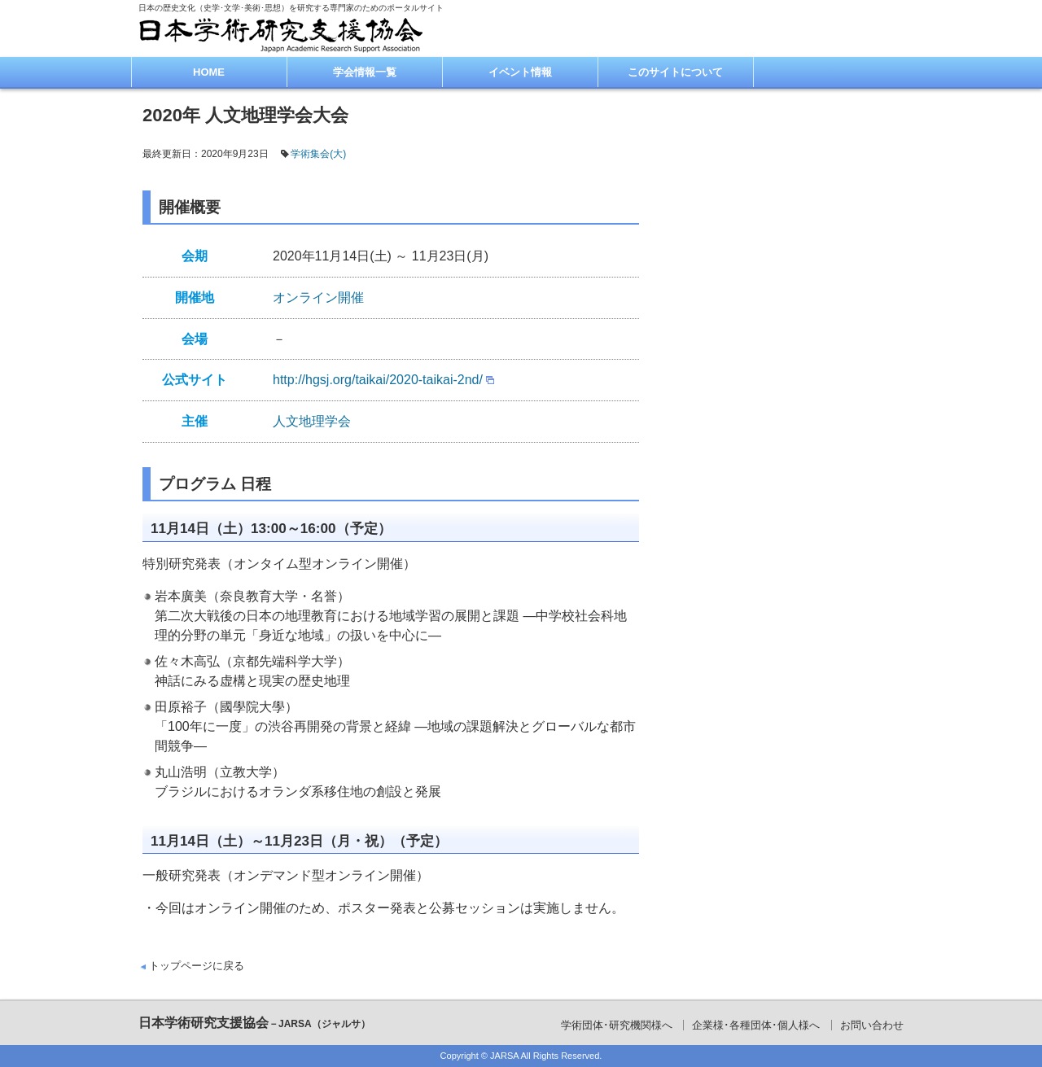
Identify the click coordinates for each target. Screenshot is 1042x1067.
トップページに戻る (196, 966)
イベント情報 (520, 72)
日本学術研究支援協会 (254, 1023)
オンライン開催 (318, 297)
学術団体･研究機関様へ (616, 1025)
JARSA (504, 1055)
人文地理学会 (312, 421)
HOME (209, 72)
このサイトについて (675, 72)
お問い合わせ (872, 1025)
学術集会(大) (318, 154)
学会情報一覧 (364, 72)
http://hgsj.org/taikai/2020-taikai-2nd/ (378, 380)
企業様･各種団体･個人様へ (756, 1025)
